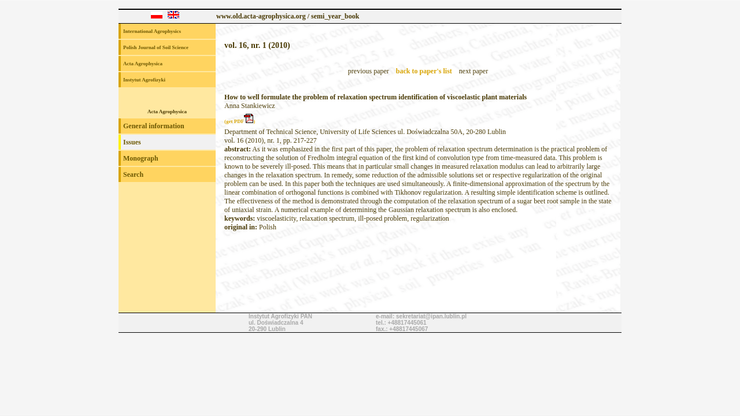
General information (153, 126)
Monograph (140, 158)
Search (133, 174)
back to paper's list (424, 71)
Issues (132, 142)
